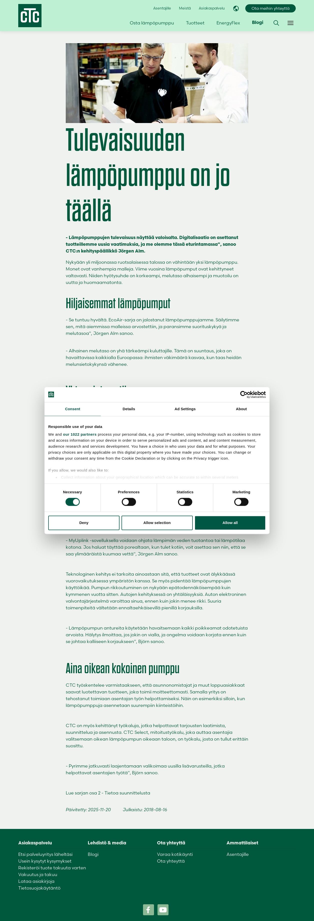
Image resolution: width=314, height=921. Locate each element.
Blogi (257, 22)
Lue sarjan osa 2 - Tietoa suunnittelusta (108, 793)
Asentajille (162, 8)
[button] (276, 23)
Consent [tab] (72, 409)
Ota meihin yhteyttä (271, 8)
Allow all (230, 523)
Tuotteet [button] (195, 23)
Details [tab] (129, 409)
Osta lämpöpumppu (152, 23)
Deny (83, 523)
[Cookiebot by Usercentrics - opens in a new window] (244, 394)
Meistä (185, 8)
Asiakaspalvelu (212, 8)
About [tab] (241, 409)
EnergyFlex (228, 23)
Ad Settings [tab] (185, 409)
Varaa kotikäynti (175, 854)
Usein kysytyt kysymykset (45, 861)
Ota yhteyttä (171, 861)
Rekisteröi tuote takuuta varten (52, 868)
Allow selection (156, 523)
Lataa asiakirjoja (36, 881)
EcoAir (115, 320)
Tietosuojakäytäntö (39, 888)
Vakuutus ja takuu (37, 874)
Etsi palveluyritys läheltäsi (45, 854)
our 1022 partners (79, 434)
